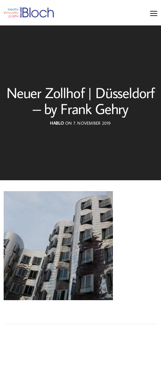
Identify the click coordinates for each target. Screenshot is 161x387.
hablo (57, 123)
